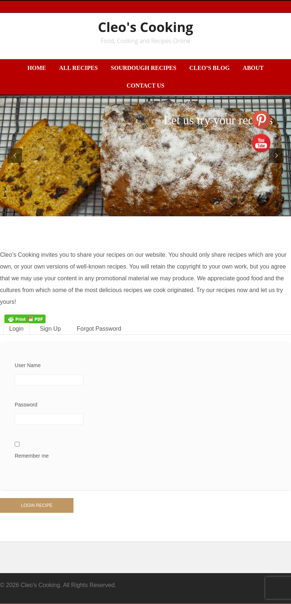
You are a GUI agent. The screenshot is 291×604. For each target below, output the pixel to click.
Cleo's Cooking (145, 27)
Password (26, 405)
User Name (28, 365)
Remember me (32, 456)
